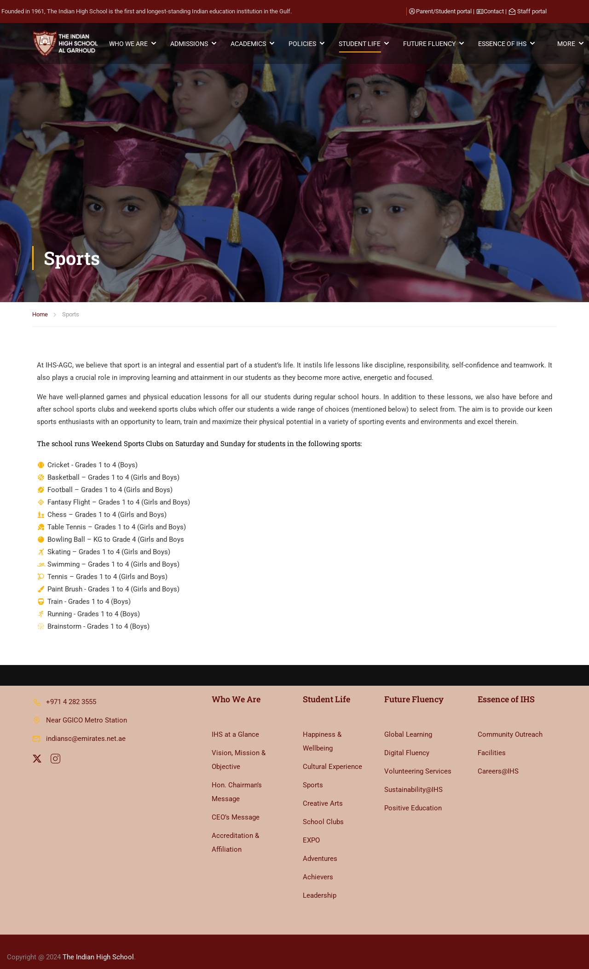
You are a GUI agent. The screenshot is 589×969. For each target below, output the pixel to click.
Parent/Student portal (444, 11)
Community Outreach (510, 724)
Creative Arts (323, 793)
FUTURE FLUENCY (430, 43)
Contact (494, 11)
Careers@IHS (498, 761)
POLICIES (303, 43)
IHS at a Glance (235, 724)
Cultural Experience (332, 756)
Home (40, 164)
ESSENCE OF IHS (503, 43)
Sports (313, 774)
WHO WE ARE (129, 43)
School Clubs (323, 811)
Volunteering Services (417, 761)
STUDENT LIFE (360, 43)
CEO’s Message (236, 807)
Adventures (320, 848)
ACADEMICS (248, 43)
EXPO (311, 830)
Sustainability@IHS (413, 779)
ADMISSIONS (189, 43)
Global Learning (408, 724)
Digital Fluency (406, 742)
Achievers (318, 866)
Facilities (492, 742)
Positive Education (413, 797)
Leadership (319, 885)
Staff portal (532, 11)
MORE (562, 44)
